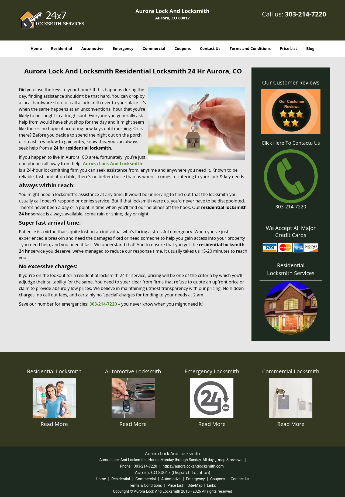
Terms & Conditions (145, 485)
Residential (61, 48)
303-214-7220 (305, 13)
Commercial (154, 48)
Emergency (123, 48)
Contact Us (210, 48)
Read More (54, 424)
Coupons (182, 48)
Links (211, 485)
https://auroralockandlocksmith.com (193, 466)
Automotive (92, 48)
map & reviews (230, 460)
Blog (310, 48)
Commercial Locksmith (290, 371)
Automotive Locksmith (133, 371)
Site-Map (195, 485)
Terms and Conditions (250, 48)
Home (36, 48)
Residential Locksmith (54, 371)
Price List (288, 48)
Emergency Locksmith (212, 371)
